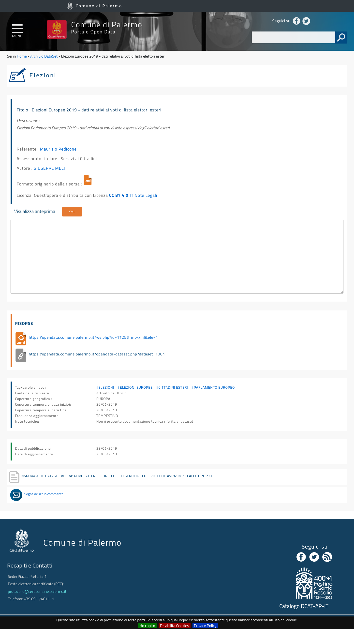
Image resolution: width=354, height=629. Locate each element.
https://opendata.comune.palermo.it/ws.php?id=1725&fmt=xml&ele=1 (93, 337)
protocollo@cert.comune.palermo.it (37, 591)
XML (72, 212)
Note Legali (146, 195)
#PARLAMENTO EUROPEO (213, 387)
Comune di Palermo (99, 5)
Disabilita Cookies (174, 625)
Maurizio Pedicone (58, 149)
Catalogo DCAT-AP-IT (303, 606)
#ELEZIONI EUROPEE (135, 387)
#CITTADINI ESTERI (172, 387)
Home (22, 56)
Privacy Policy (205, 625)
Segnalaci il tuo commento (43, 494)
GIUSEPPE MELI (49, 168)
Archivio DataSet (44, 56)
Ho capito (147, 625)
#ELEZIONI (105, 387)
